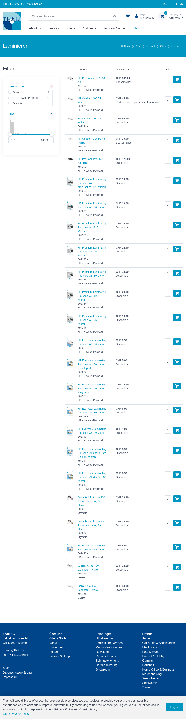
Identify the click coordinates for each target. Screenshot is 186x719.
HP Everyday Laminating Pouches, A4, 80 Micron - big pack (92, 388)
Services (53, 28)
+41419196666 (18, 654)
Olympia (17, 103)
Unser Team (57, 647)
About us (35, 28)
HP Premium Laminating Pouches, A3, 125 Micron (92, 295)
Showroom (103, 669)
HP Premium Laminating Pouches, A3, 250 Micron (92, 320)
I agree (174, 707)
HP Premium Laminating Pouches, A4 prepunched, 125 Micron (92, 183)
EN (181, 3)
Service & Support (115, 28)
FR (171, 3)
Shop (136, 28)
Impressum (10, 677)
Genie (16, 92)
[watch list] (128, 16)
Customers (89, 28)
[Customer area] (143, 16)
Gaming (147, 660)
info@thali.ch (15, 650)
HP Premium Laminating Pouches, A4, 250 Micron (92, 251)
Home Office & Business (158, 669)
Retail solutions (106, 656)
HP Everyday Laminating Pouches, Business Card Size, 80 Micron (92, 453)
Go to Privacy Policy (16, 713)
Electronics (149, 647)
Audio (146, 638)
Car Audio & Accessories (158, 642)
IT (176, 3)
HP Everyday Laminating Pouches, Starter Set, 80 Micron (92, 477)
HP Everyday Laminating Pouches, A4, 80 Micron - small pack (92, 364)
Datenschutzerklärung (17, 672)
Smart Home (150, 678)
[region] (31, 98)
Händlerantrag (105, 638)
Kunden (54, 651)
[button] (31, 86)
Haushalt (148, 665)
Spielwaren (149, 682)
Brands (70, 28)
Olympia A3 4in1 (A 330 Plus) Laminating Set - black (91, 525)
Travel (146, 687)
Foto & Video (150, 651)
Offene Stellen (58, 638)
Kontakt (54, 642)
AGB (6, 668)
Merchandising (152, 674)
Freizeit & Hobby (153, 656)
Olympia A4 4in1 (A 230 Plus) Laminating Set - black (91, 501)
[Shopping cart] (170, 16)
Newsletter (103, 651)
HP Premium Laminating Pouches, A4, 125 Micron (92, 227)
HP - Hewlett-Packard (25, 97)
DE (165, 3)
